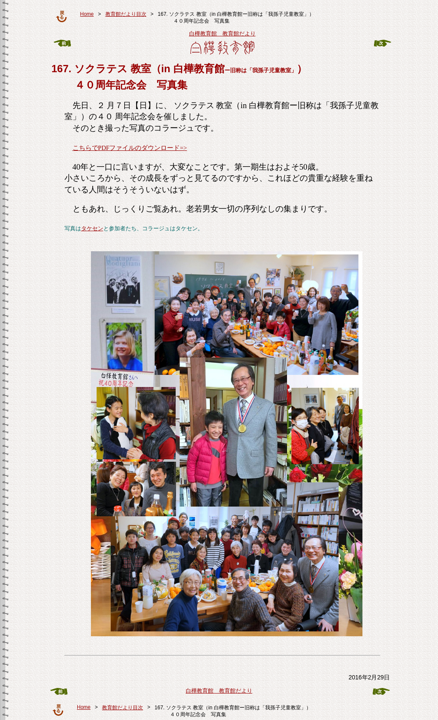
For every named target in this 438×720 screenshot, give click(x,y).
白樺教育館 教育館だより (222, 33)
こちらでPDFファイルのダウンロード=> (130, 147)
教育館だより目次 (125, 14)
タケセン (92, 228)
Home (87, 14)
